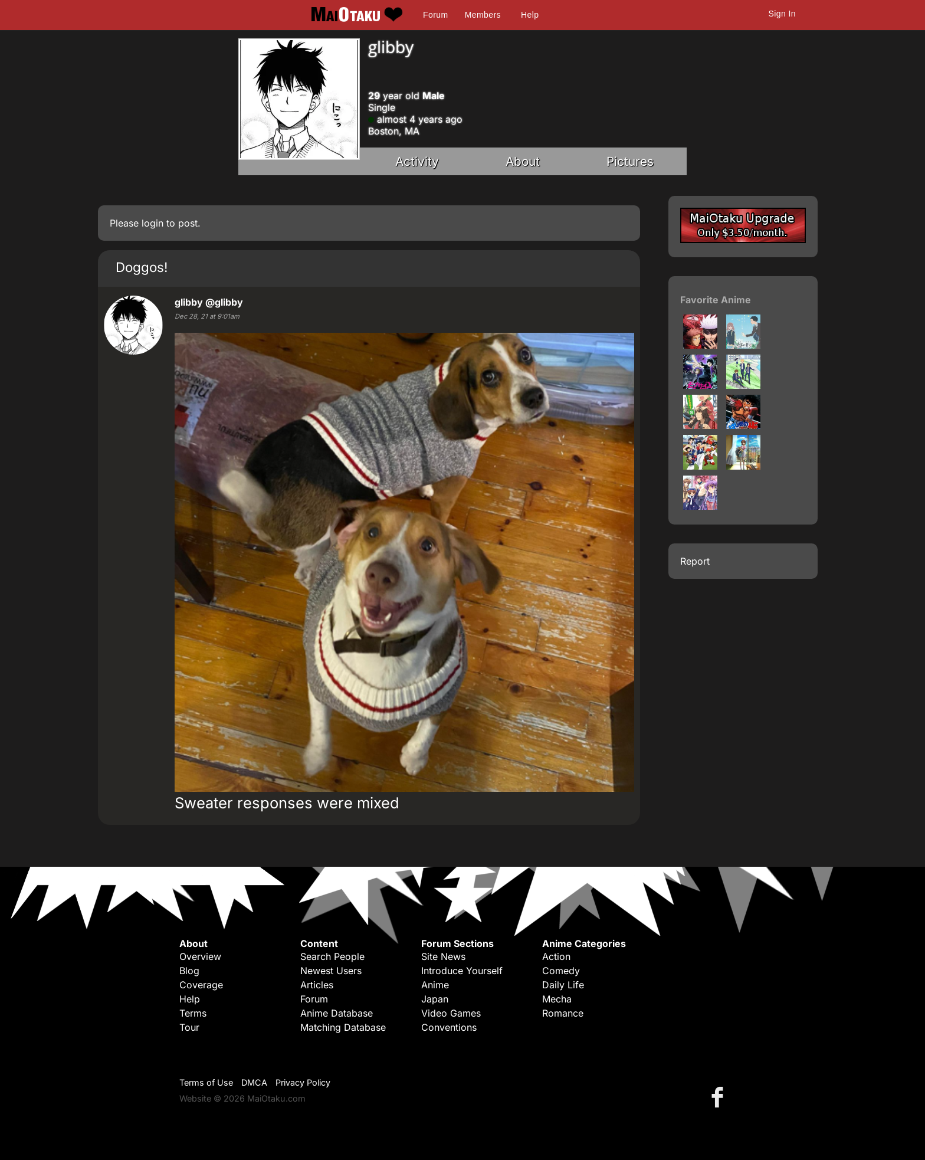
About (523, 161)
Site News (443, 956)
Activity (417, 161)
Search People (332, 956)
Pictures (630, 161)
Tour (189, 1027)
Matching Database (343, 1027)
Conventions (449, 1027)
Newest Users (331, 971)
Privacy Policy (302, 1082)
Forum (435, 14)
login (152, 223)
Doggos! (142, 267)
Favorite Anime (715, 300)
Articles (316, 985)
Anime (435, 985)
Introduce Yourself (462, 971)
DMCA (254, 1082)
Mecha (557, 999)
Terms (192, 1013)
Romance (562, 1013)
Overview (200, 956)
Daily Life (563, 985)
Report (695, 561)
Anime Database (336, 1013)
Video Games (451, 1013)
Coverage (201, 985)
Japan (434, 999)
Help (530, 14)
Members (483, 14)
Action (556, 956)
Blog (189, 971)
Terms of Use (206, 1082)
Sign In (782, 13)
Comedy (561, 971)
